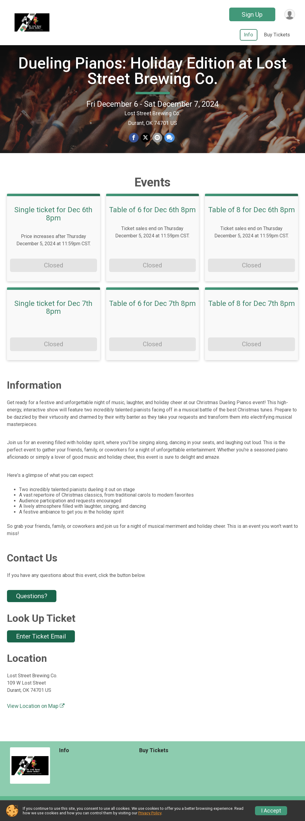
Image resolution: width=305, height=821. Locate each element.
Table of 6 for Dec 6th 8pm (152, 217)
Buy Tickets (277, 35)
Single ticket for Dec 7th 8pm (53, 315)
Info (248, 35)
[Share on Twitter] (145, 141)
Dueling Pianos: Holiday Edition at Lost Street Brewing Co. (152, 74)
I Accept (271, 811)
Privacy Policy (149, 813)
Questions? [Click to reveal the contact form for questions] (31, 603)
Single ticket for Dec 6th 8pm (53, 221)
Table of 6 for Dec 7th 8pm (152, 310)
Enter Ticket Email (41, 643)
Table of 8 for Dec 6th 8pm (251, 217)
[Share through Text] (169, 141)
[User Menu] (289, 14)
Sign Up (251, 14)
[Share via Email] (157, 141)
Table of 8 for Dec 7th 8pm (251, 310)
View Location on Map (36, 713)
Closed (53, 272)
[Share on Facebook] (134, 141)
